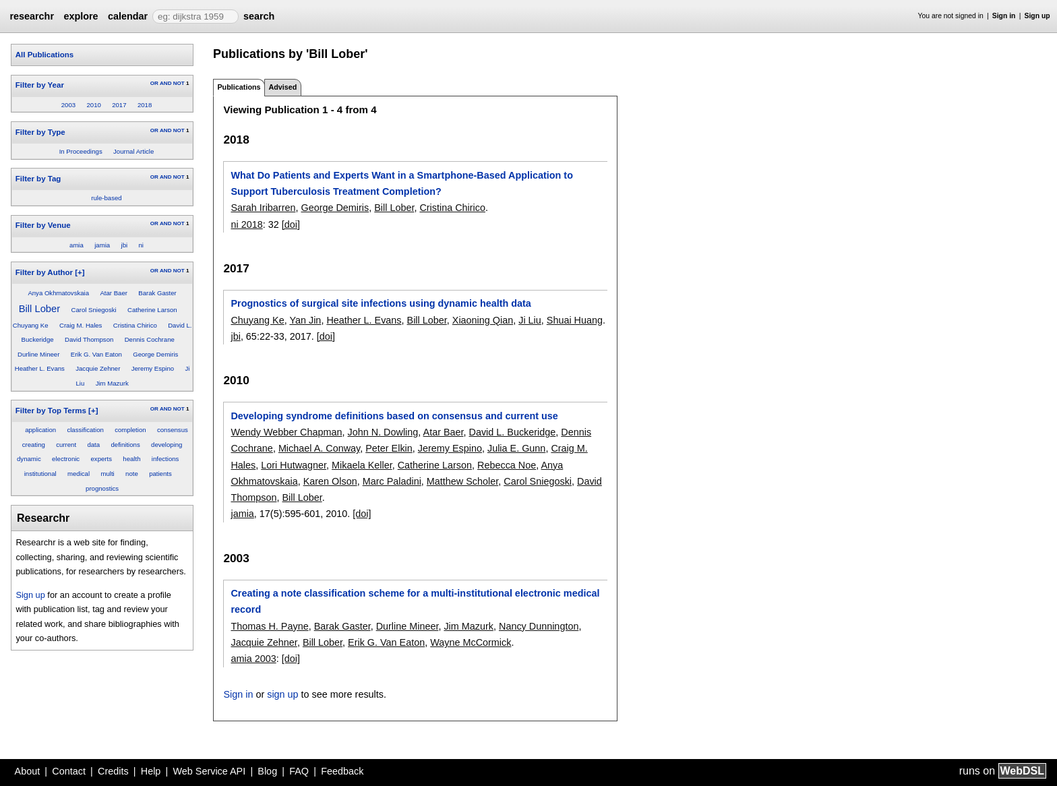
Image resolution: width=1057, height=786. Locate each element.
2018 (145, 105)
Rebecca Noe (506, 465)
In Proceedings (80, 151)
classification (85, 429)
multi (107, 473)
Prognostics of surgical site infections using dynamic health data (381, 303)
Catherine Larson (152, 309)
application (40, 429)
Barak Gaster (157, 293)
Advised (282, 87)
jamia (102, 245)
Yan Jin (305, 320)
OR (154, 83)
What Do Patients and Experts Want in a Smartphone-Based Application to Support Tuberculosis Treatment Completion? (401, 183)
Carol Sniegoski (93, 309)
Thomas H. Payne (269, 626)
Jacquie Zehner (98, 368)
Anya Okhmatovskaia (58, 293)
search (258, 16)
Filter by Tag (38, 179)
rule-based (106, 198)
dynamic (29, 458)
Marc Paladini (392, 481)
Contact (69, 771)
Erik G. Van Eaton (96, 354)
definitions (125, 444)
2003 (68, 105)
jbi (124, 245)
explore (80, 16)
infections (165, 458)
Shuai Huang (575, 320)
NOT (179, 83)
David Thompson (89, 339)
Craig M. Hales (80, 325)
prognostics (102, 488)
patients (160, 473)
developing (166, 444)
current (66, 444)
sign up (282, 694)
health (131, 458)
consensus (172, 429)
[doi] (291, 224)
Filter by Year (40, 85)
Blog (267, 771)
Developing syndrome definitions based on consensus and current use (394, 416)
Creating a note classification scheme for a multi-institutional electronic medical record (415, 601)
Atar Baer (113, 293)
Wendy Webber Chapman (286, 432)
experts (101, 458)
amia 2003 (253, 658)
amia (76, 245)
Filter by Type (40, 132)
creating (33, 444)
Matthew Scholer (462, 481)
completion (130, 429)
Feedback (342, 771)
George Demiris (155, 354)
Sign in (1004, 16)
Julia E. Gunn (516, 448)
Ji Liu (529, 320)
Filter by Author (44, 272)
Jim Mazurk (112, 383)
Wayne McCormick (470, 642)
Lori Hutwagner (293, 465)
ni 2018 (246, 224)
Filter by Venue (43, 225)
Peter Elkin (389, 448)
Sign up (1037, 16)
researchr (31, 16)
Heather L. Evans (40, 368)
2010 (93, 105)
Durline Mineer (38, 354)
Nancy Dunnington (538, 626)
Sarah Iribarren (263, 207)
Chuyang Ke (31, 325)
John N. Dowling (383, 432)
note (131, 473)
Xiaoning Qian (482, 320)
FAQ (299, 771)
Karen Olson (330, 481)
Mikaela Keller (362, 465)
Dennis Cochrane (150, 339)
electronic (66, 458)
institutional (40, 473)
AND (165, 83)
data (93, 444)
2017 (119, 105)
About (27, 771)
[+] (79, 272)
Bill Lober (39, 308)
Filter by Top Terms (51, 410)
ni (140, 245)
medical (78, 473)
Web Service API (209, 771)
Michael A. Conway (319, 448)
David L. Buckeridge (512, 432)
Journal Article (133, 151)
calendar (128, 16)
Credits (113, 771)
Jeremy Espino (152, 368)
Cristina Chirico (135, 325)
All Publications (44, 55)
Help (151, 771)
